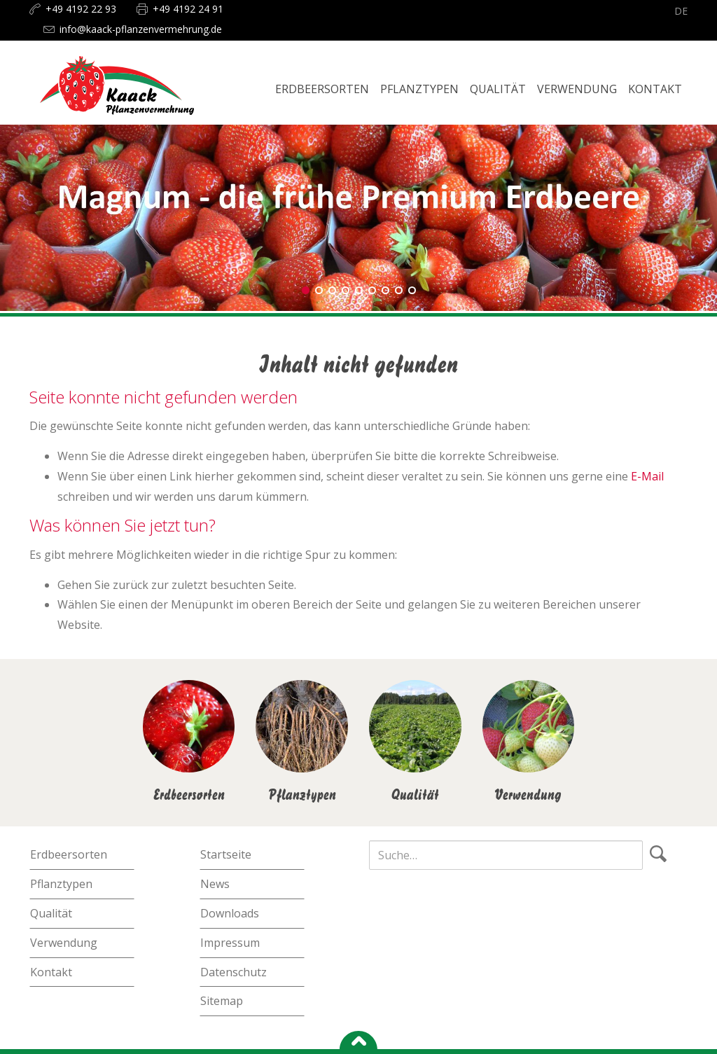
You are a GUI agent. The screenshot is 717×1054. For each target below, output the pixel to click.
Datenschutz (233, 972)
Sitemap (221, 1000)
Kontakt (51, 972)
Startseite (225, 854)
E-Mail (647, 476)
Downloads (229, 913)
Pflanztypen (61, 884)
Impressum (230, 942)
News (215, 884)
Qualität (51, 913)
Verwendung (63, 942)
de (681, 11)
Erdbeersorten (68, 854)
